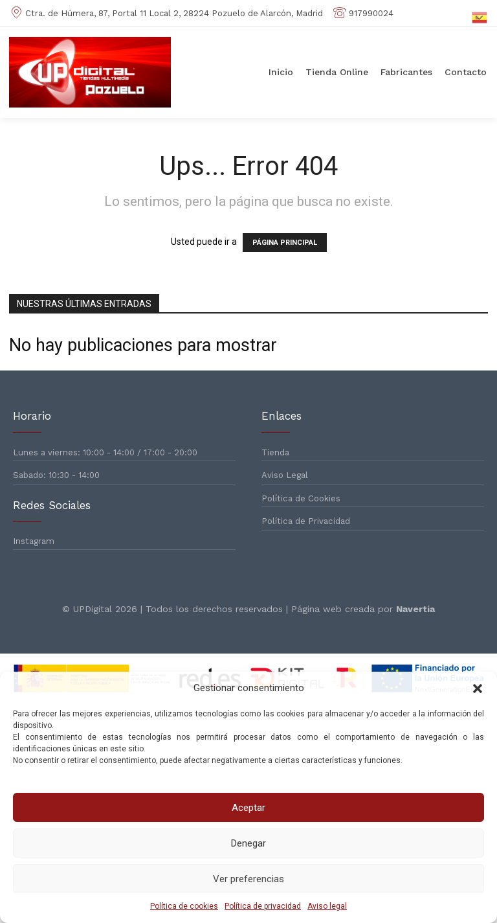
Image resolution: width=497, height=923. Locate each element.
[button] (477, 688)
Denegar (248, 843)
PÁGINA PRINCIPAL (284, 242)
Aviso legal (327, 906)
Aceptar (248, 808)
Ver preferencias (248, 879)
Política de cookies (184, 906)
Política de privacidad (263, 906)
